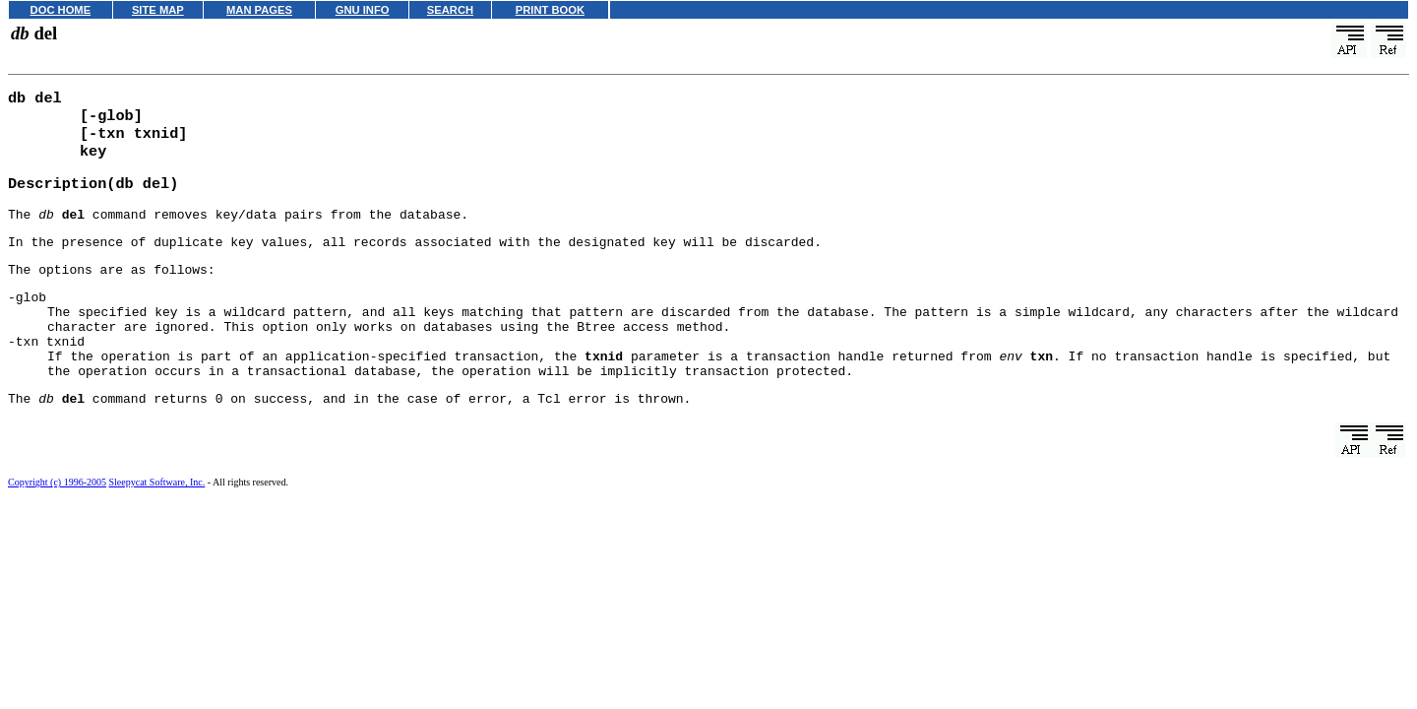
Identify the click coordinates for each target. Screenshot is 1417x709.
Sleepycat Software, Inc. (157, 521)
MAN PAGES (259, 10)
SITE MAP (158, 10)
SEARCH (450, 10)
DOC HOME (61, 10)
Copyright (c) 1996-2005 (57, 521)
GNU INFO (363, 10)
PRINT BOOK (550, 10)
